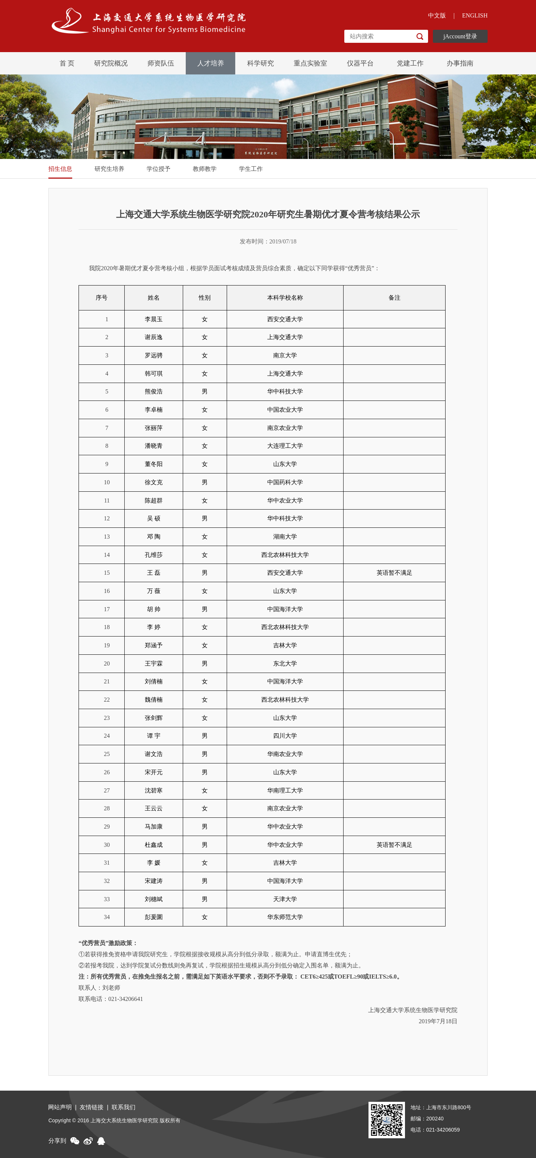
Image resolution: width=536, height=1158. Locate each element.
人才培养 (210, 63)
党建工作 (410, 63)
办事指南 (460, 63)
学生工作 (251, 169)
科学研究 (260, 63)
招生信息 (60, 169)
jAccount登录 (460, 36)
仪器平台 (360, 63)
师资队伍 (160, 63)
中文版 (437, 15)
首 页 (67, 63)
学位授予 (158, 169)
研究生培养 (109, 169)
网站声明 (60, 1107)
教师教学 (205, 169)
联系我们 (126, 1107)
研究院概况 (111, 63)
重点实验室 (310, 63)
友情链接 (93, 1107)
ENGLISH (475, 15)
